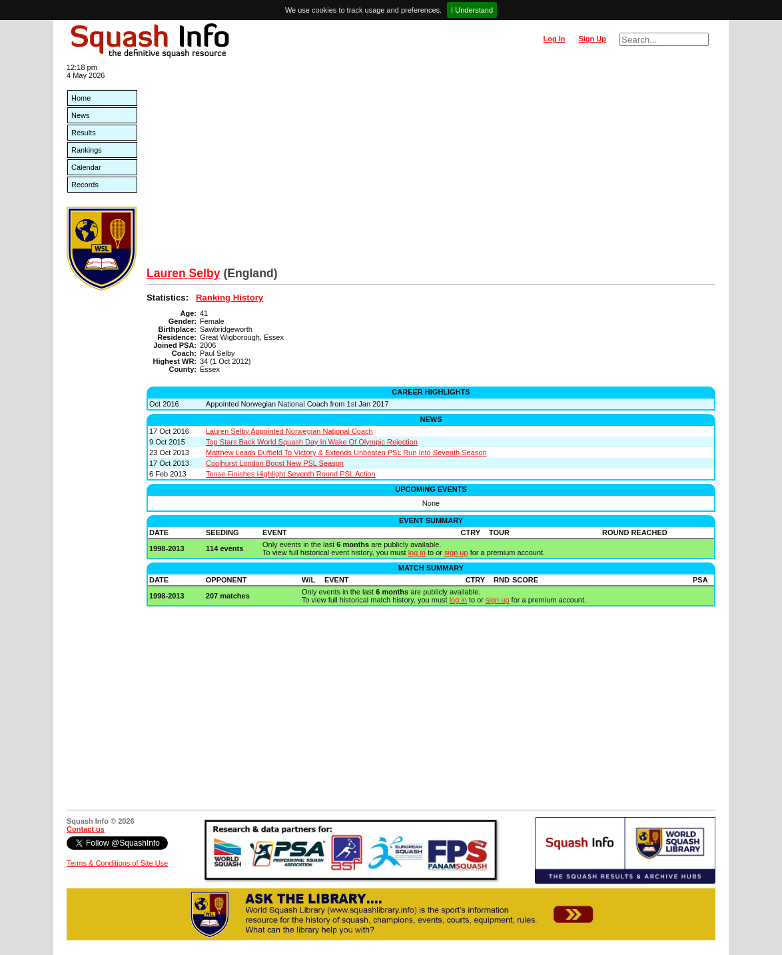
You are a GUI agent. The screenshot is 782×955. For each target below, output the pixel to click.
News (80, 115)
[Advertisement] (431, 166)
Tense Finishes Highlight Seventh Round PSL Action (291, 474)
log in (417, 552)
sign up (456, 552)
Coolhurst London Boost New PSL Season (275, 463)
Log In (554, 39)
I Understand (472, 10)
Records (85, 185)
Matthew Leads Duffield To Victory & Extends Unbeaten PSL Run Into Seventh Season (346, 453)
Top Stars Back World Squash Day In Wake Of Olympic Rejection (312, 442)
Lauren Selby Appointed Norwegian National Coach (289, 431)
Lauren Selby (183, 273)
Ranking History (229, 298)
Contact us (86, 829)
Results (83, 133)
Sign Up (592, 39)
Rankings (86, 150)
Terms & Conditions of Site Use (117, 863)
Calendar (86, 167)
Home (81, 98)
